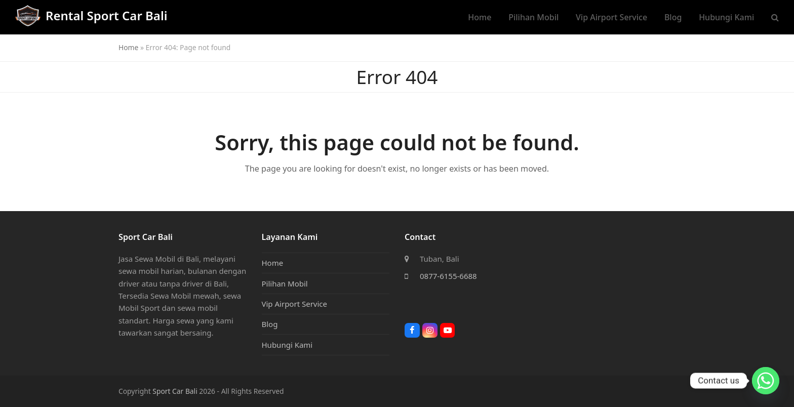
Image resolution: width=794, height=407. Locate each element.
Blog (270, 324)
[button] (775, 17)
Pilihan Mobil (285, 283)
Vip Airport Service (295, 304)
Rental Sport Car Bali (91, 15)
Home (128, 47)
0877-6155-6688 (448, 276)
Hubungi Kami (287, 345)
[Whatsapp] (765, 380)
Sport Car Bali (174, 391)
